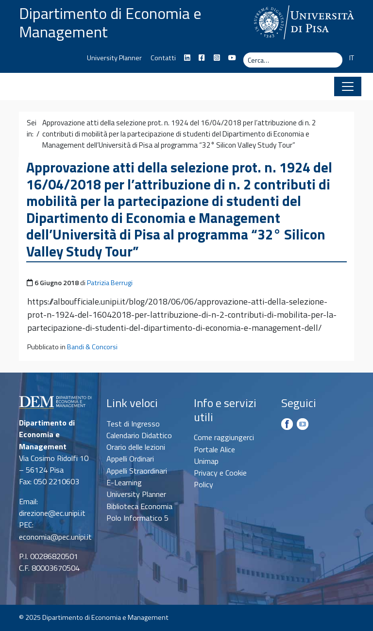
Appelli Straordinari (136, 471)
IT (351, 57)
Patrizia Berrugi (110, 282)
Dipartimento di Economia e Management (110, 22)
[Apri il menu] (347, 86)
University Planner (114, 57)
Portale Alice (214, 449)
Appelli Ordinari (130, 458)
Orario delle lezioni (135, 447)
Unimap (206, 461)
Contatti (163, 57)
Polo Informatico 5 (137, 518)
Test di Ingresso (133, 423)
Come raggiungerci (224, 437)
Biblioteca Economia (139, 506)
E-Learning (124, 482)
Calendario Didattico (139, 435)
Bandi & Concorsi (92, 346)
